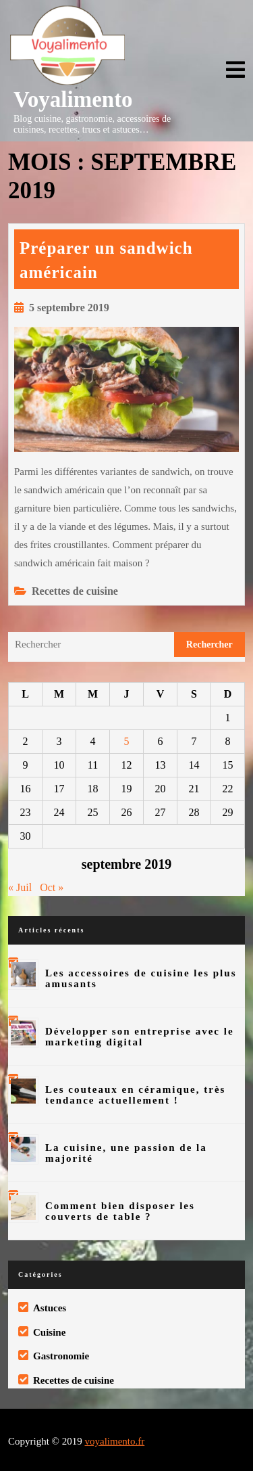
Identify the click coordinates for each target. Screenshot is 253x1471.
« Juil (20, 887)
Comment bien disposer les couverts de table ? (120, 1211)
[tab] (235, 71)
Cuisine (49, 1332)
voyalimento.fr (114, 1441)
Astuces (49, 1308)
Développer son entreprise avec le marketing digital (139, 1036)
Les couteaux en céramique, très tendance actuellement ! (135, 1095)
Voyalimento (73, 99)
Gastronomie (61, 1356)
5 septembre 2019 (69, 307)
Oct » (51, 887)
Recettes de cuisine (75, 591)
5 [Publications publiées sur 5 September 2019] (127, 741)
